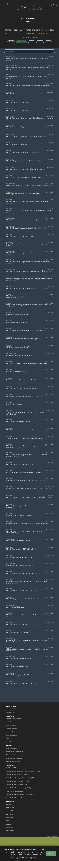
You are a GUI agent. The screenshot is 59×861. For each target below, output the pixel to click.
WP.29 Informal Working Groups (14, 791)
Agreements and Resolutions (14, 758)
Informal (40, 41)
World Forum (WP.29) (11, 768)
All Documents (21, 41)
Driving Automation (11, 725)
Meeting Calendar (10, 712)
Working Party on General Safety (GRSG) (17, 774)
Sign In (54, 4)
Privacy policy (31, 857)
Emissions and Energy (12, 728)
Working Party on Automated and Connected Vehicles (29, 30)
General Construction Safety (13, 742)
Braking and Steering (11, 735)
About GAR (9, 804)
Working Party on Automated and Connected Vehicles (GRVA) (23, 771)
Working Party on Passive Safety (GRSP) (17, 784)
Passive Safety (10, 722)
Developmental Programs (13, 761)
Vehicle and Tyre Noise (12, 732)
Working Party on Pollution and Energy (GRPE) (18, 788)
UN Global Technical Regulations (14, 751)
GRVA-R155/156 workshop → (47, 34)
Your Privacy (9, 827)
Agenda (11, 41)
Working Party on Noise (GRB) (14, 798)
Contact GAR (9, 811)
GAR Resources (10, 807)
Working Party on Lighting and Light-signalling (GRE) (20, 778)
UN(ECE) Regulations (11, 748)
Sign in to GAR (9, 820)
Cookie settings (10, 830)
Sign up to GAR (10, 817)
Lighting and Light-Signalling (13, 718)
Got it (51, 853)
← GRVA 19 (6, 34)
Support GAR (9, 814)
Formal (31, 41)
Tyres (7, 738)
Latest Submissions (11, 709)
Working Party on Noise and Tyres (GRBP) (17, 781)
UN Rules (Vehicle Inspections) (14, 755)
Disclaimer (8, 824)
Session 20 (30, 34)
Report (48, 41)
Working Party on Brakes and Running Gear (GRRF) (20, 794)
